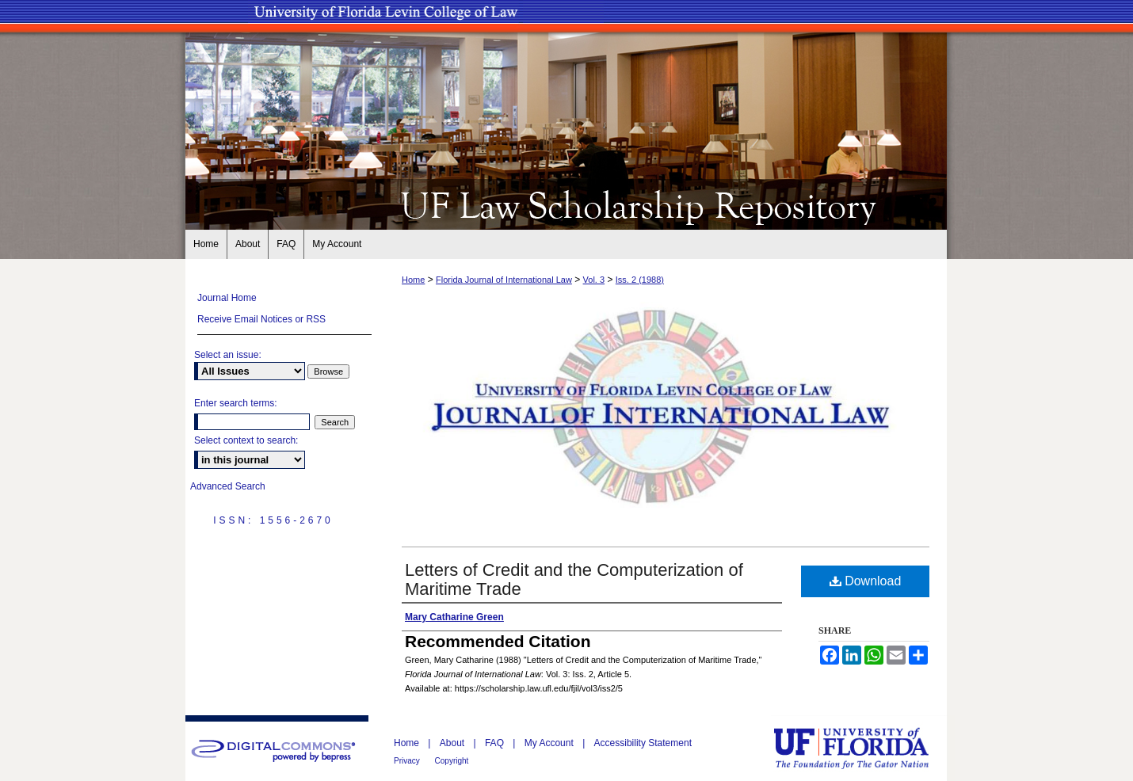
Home (413, 279)
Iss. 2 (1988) (640, 279)
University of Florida (863, 748)
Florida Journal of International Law (504, 279)
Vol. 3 (594, 279)
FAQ (495, 743)
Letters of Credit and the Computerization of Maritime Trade (574, 579)
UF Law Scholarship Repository (566, 204)
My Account (550, 743)
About (453, 743)
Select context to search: (246, 440)
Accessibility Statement (643, 743)
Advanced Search (227, 486)
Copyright (452, 760)
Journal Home (227, 297)
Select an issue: (227, 354)
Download (866, 581)
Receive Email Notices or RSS (261, 319)
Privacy (408, 760)
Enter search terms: (235, 403)
